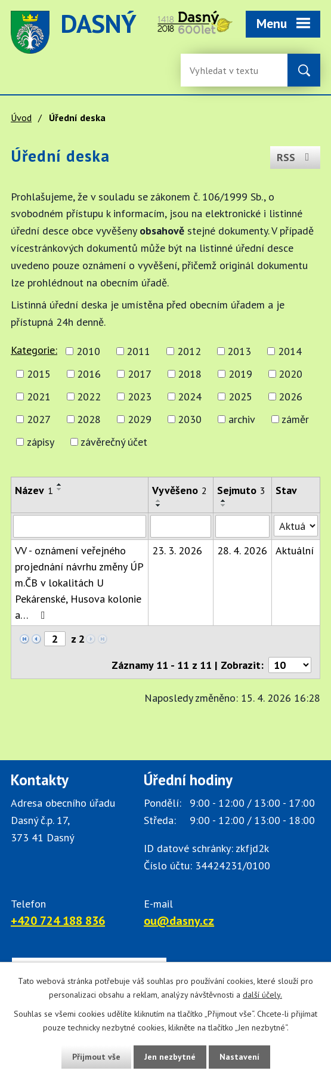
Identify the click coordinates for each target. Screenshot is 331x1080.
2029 (139, 419)
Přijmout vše (96, 1056)
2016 (89, 374)
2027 (39, 419)
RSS (295, 157)
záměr (295, 419)
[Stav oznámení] (296, 525)
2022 (89, 396)
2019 (240, 374)
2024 (190, 396)
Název (34, 490)
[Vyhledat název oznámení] (79, 526)
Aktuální (295, 550)
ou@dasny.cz (179, 920)
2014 (290, 351)
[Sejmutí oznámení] (242, 526)
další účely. (262, 994)
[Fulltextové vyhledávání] (228, 70)
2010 (88, 351)
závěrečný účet (114, 442)
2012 (189, 351)
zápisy (40, 442)
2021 (39, 396)
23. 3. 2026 (177, 550)
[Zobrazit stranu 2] (55, 638)
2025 (240, 396)
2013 (239, 351)
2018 (190, 374)
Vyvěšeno (179, 490)
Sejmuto (241, 490)
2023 (139, 396)
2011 (138, 351)
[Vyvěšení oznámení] (180, 526)
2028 (89, 419)
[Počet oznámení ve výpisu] (289, 665)
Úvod (21, 118)
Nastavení (239, 1056)
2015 (39, 374)
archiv (241, 419)
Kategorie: (34, 350)
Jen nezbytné (170, 1056)
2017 (139, 374)
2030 (190, 419)
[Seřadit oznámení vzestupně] (59, 484)
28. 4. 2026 (242, 550)
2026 (290, 396)
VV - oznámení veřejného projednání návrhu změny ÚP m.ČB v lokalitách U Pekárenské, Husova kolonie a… (79, 583)
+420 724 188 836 (58, 920)
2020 (290, 374)
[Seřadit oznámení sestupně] (59, 489)
